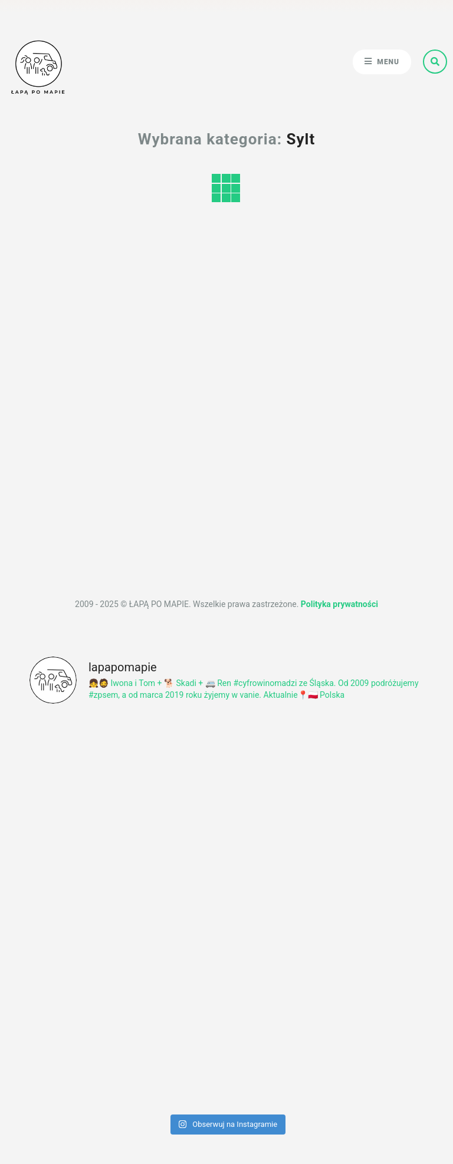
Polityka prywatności (339, 604)
